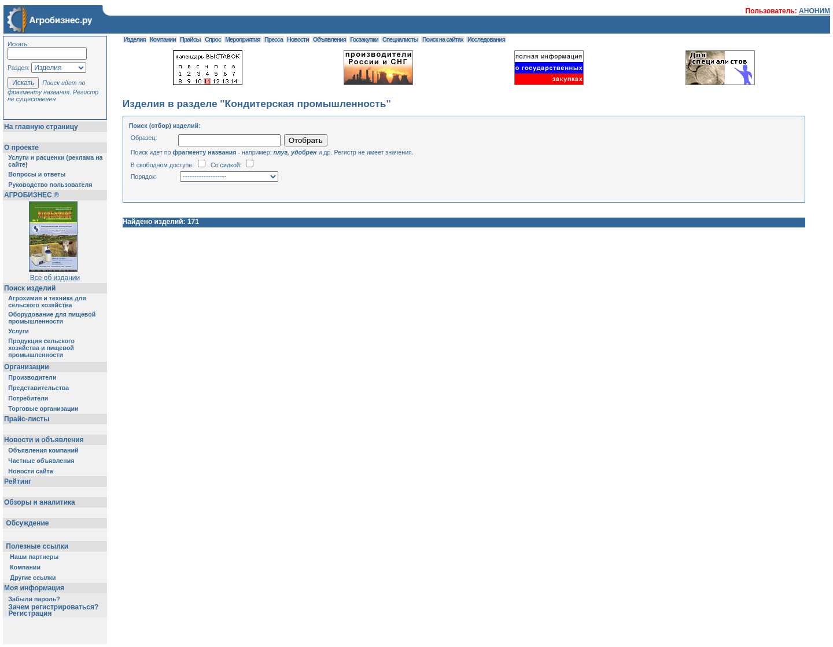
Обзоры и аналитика (39, 502)
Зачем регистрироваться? (53, 607)
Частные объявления (41, 460)
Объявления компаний (43, 450)
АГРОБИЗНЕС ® (31, 195)
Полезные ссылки (37, 546)
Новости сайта (30, 471)
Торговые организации (43, 408)
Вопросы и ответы (36, 174)
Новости (298, 39)
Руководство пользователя (50, 184)
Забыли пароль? (34, 598)
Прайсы (190, 39)
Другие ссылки (32, 577)
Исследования (486, 39)
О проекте (21, 148)
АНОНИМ (814, 11)
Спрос (213, 39)
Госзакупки (364, 39)
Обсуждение (27, 523)
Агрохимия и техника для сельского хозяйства (47, 301)
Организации (26, 367)
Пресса (273, 39)
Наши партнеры (34, 556)
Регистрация (29, 613)
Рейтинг (17, 481)
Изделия (135, 39)
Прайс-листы (26, 419)
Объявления (329, 39)
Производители (32, 377)
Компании (25, 567)
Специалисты (400, 39)
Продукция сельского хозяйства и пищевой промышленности (41, 347)
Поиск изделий (30, 288)
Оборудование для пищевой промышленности (51, 318)
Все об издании (55, 278)
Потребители (28, 398)
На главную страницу (41, 127)
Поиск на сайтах (443, 39)
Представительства (38, 387)
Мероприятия (242, 39)
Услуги (18, 331)
